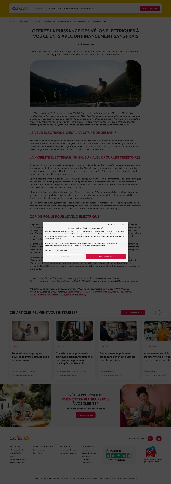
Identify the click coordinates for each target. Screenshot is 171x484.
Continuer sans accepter (117, 225)
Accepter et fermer (106, 257)
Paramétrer (65, 257)
